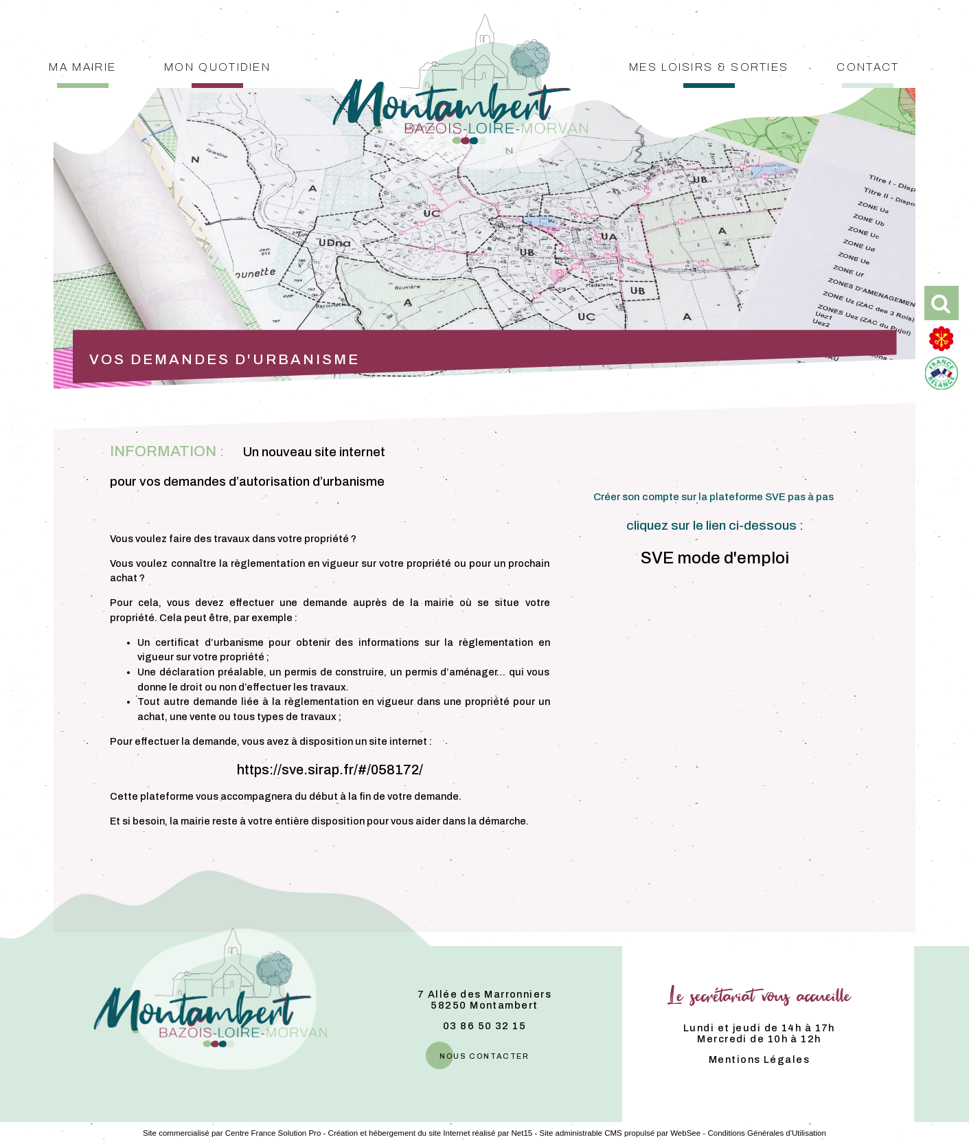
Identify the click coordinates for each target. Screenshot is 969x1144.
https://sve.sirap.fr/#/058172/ (330, 769)
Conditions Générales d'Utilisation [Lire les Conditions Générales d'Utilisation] (766, 1133)
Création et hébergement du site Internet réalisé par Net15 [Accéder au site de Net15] (430, 1133)
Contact (867, 65)
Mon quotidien (217, 65)
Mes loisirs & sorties (708, 65)
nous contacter (484, 1055)
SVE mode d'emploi (715, 558)
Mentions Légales (759, 1059)
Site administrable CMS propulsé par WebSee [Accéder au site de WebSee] (619, 1133)
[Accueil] (460, 44)
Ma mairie (82, 65)
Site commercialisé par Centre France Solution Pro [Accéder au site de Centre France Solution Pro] (232, 1133)
